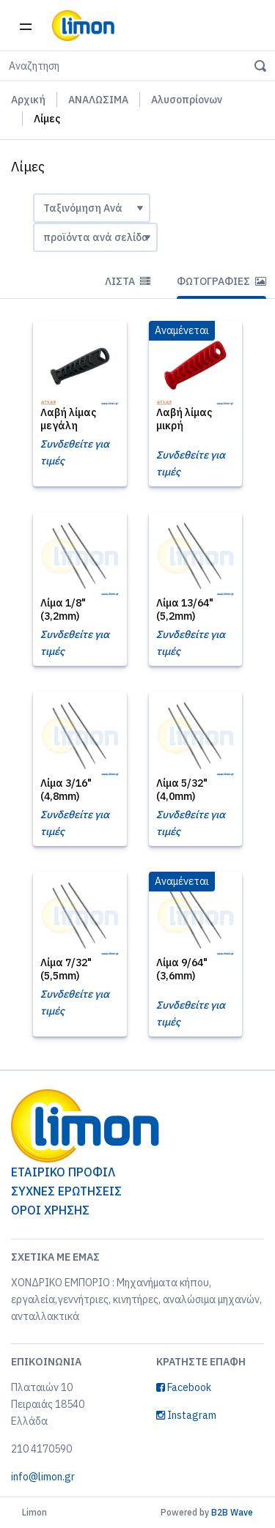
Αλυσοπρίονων (186, 99)
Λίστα (127, 281)
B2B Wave (232, 1512)
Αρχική (28, 99)
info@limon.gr (43, 1476)
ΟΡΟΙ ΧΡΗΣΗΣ (50, 1210)
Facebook (183, 1387)
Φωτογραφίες (221, 281)
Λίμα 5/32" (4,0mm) (182, 789)
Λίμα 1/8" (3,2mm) (63, 609)
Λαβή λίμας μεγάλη (68, 419)
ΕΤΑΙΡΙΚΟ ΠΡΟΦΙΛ (63, 1172)
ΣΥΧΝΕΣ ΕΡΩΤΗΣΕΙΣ (66, 1191)
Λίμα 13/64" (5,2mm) (184, 609)
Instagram (186, 1415)
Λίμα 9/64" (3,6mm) (182, 969)
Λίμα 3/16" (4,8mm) (66, 789)
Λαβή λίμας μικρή (184, 419)
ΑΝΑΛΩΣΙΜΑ (98, 99)
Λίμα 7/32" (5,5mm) (66, 969)
